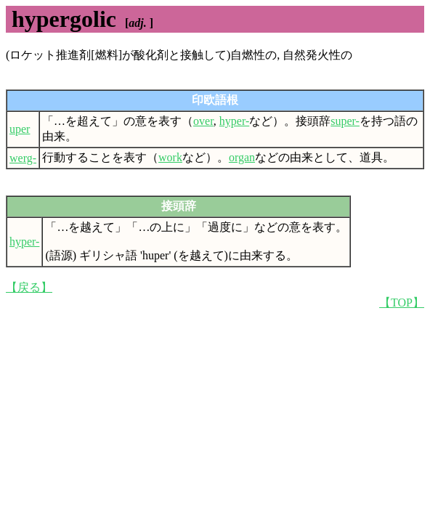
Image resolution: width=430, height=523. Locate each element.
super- (345, 121)
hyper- (234, 121)
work (170, 157)
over (203, 121)
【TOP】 (401, 302)
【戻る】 (29, 287)
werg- (22, 158)
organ (242, 157)
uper (19, 129)
